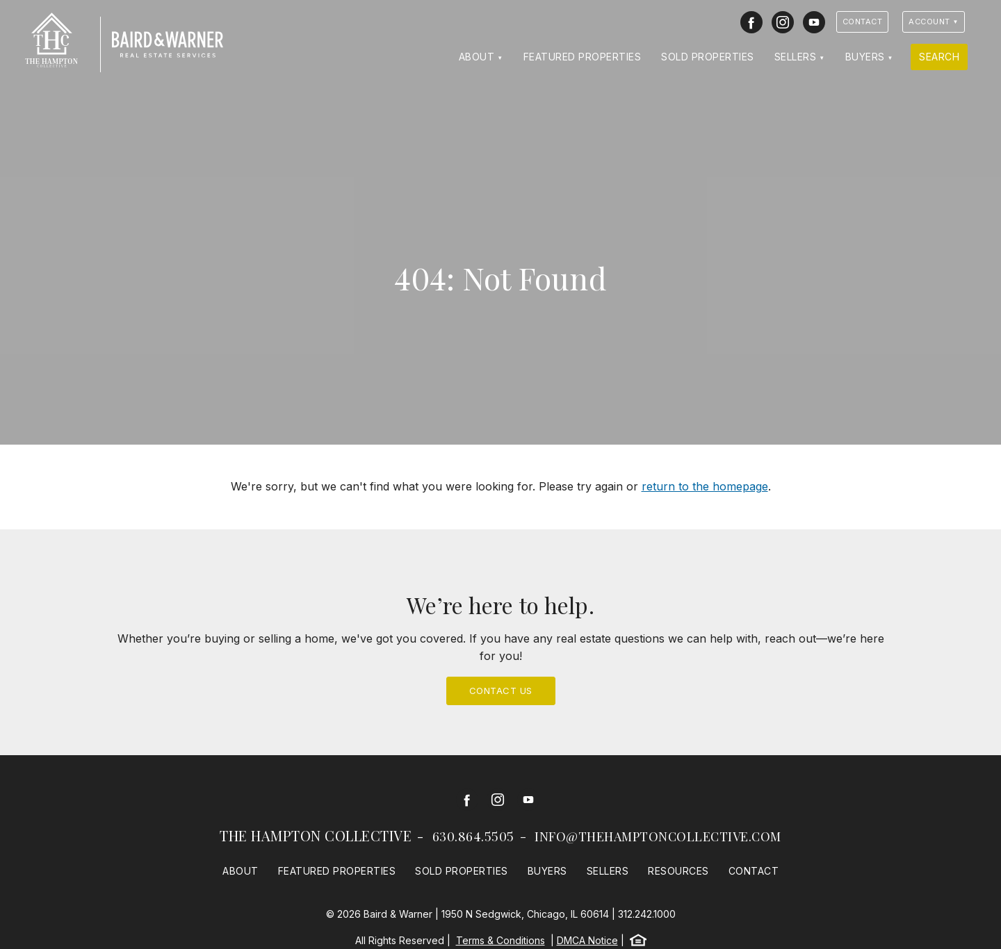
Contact (863, 21)
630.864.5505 (473, 836)
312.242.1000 (647, 914)
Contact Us (500, 690)
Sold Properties (707, 57)
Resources (678, 871)
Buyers (865, 57)
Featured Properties (582, 57)
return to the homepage (705, 486)
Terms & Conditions (500, 940)
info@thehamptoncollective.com (658, 836)
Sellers (795, 57)
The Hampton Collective (316, 835)
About (477, 57)
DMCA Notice (587, 940)
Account (929, 21)
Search (939, 57)
